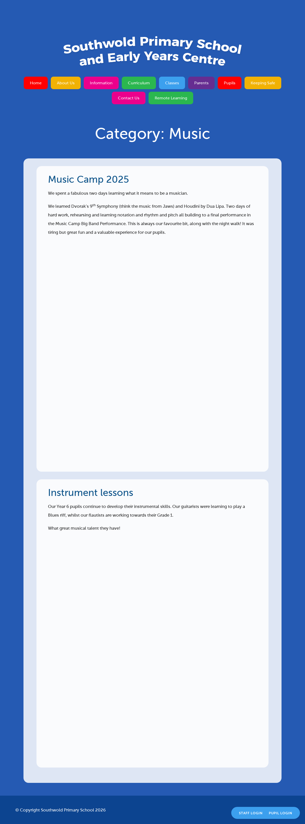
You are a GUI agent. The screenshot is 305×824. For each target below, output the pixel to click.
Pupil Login (280, 813)
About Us (66, 83)
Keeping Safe (263, 83)
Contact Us (128, 98)
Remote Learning (171, 98)
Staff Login (251, 813)
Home (36, 83)
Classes (172, 83)
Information (101, 83)
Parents (201, 83)
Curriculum (139, 83)
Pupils (229, 83)
